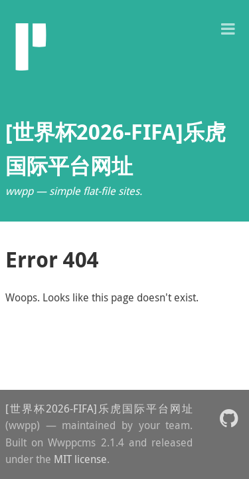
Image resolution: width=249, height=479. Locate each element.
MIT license (80, 459)
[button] (228, 28)
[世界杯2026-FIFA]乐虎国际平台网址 (99, 408)
